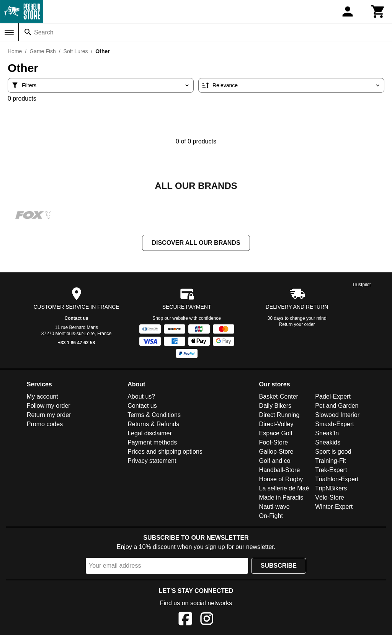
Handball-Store (279, 470)
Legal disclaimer (149, 434)
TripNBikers (331, 489)
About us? (141, 397)
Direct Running (279, 415)
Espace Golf (275, 434)
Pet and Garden (336, 406)
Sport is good (333, 452)
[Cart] (378, 11)
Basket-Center (278, 397)
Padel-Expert (333, 397)
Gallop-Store (276, 452)
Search (44, 32)
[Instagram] (206, 621)
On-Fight (271, 516)
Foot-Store (273, 443)
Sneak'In (327, 434)
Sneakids (327, 443)
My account (42, 397)
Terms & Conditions (154, 415)
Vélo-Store (329, 498)
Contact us (76, 319)
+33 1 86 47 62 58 (76, 343)
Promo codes (45, 425)
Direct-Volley (276, 425)
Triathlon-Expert (336, 480)
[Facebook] (185, 621)
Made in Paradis (281, 498)
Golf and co (275, 461)
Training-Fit (330, 461)
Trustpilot (361, 285)
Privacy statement (151, 461)
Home (15, 51)
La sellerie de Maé (284, 489)
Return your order (297, 325)
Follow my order (48, 406)
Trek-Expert (331, 470)
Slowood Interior (337, 415)
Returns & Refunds (153, 425)
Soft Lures (76, 51)
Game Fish (42, 51)
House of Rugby (281, 480)
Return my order (49, 415)
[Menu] (9, 32)
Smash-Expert (334, 425)
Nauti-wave (274, 507)
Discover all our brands (196, 243)
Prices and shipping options (165, 452)
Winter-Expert (334, 507)
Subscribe (279, 566)
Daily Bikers (275, 406)
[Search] (28, 32)
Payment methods (152, 443)
